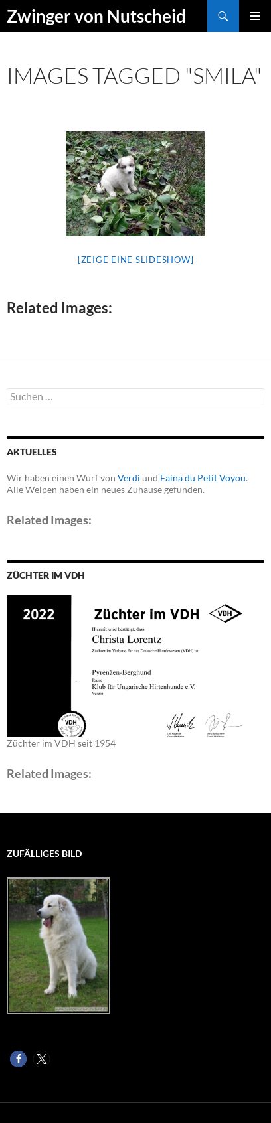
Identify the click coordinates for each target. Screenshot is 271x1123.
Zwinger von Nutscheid (96, 16)
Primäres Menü (255, 16)
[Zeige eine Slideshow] (136, 259)
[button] (18, 1059)
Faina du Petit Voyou (203, 477)
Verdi (129, 477)
